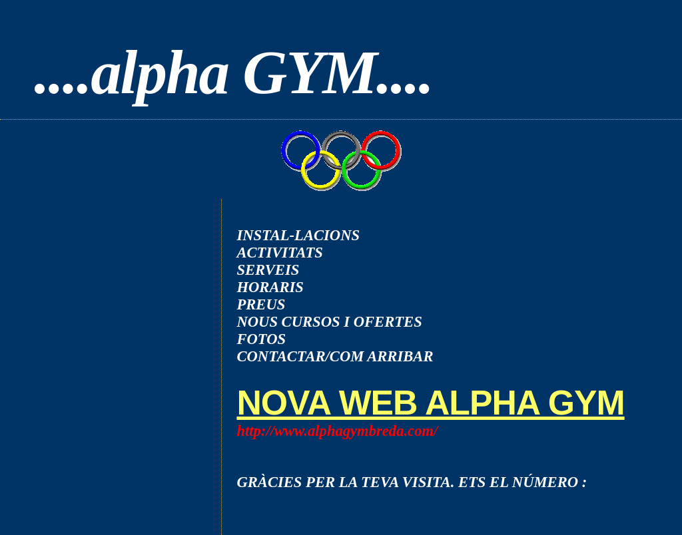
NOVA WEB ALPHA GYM (430, 402)
